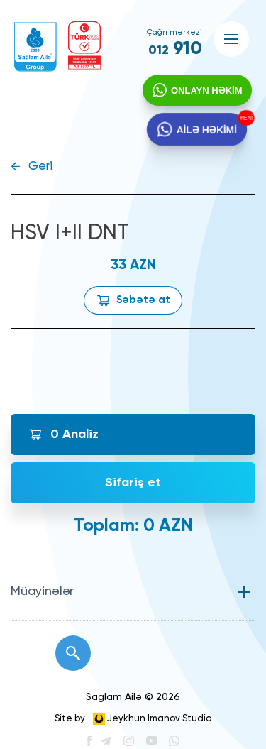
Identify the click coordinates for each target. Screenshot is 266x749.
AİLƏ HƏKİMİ (206, 131)
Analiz (74, 434)
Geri (40, 166)
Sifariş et (133, 482)
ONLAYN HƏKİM (206, 91)
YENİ (244, 119)
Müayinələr (42, 591)
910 (175, 49)
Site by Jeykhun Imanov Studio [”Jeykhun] (133, 719)
